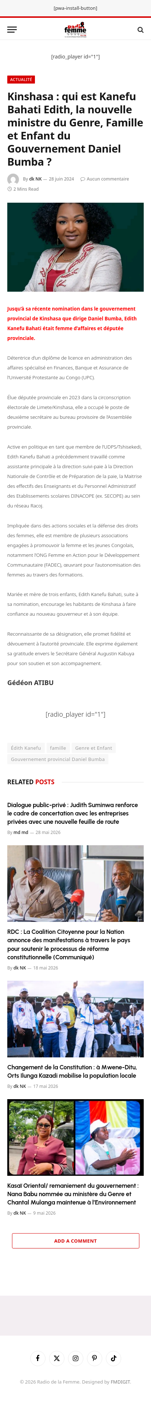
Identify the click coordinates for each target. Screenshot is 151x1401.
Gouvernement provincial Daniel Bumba (58, 759)
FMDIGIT (120, 1381)
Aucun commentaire (104, 179)
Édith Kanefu (26, 748)
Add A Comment (75, 1241)
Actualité (21, 79)
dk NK (35, 179)
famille (58, 748)
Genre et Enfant (93, 748)
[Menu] (12, 29)
